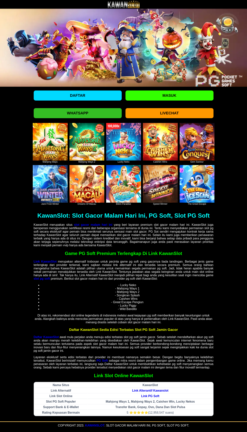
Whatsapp (77, 113)
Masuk (169, 95)
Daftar (77, 95)
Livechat (169, 113)
